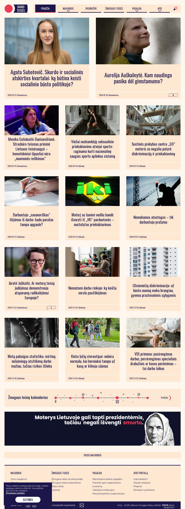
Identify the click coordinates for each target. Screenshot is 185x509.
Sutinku (28, 499)
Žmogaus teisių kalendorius (66, 482)
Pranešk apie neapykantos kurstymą (107, 484)
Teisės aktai (57, 486)
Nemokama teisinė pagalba (107, 479)
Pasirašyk (91, 8)
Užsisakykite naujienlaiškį (63, 505)
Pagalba (136, 8)
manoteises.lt (141, 479)
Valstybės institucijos (103, 490)
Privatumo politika (15, 493)
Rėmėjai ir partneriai (144, 490)
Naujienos (68, 8)
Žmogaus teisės (114, 8)
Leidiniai (55, 490)
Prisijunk (138, 486)
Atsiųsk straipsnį (142, 482)
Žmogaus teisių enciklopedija (67, 479)
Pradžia (45, 8)
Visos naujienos (92, 455)
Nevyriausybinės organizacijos (109, 493)
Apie (160, 8)
